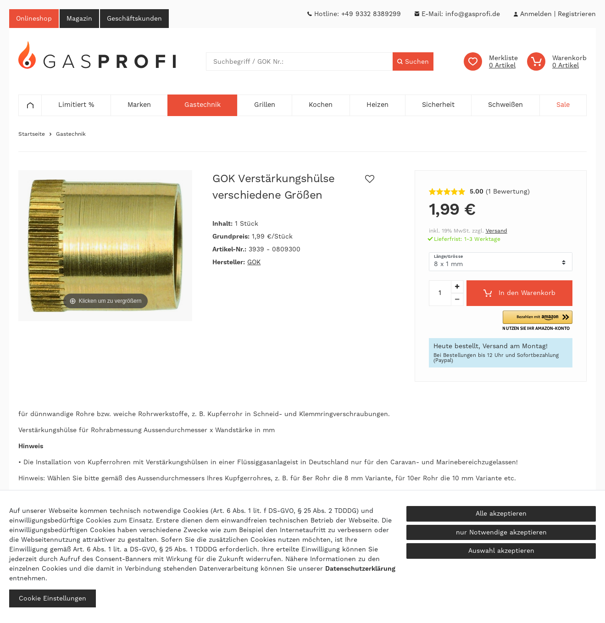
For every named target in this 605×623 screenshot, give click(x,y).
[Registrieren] (577, 14)
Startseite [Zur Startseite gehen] (31, 134)
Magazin (79, 18)
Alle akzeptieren (501, 513)
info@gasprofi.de (472, 13)
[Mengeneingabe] (440, 293)
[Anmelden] (536, 14)
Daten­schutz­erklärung (360, 568)
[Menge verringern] (457, 299)
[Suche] (413, 61)
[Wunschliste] (491, 61)
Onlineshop (34, 18)
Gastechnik (71, 134)
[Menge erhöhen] (457, 286)
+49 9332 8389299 (371, 13)
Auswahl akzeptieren (501, 550)
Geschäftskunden (134, 18)
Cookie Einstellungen (52, 598)
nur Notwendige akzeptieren (501, 532)
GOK (254, 262)
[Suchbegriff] (299, 61)
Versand (496, 231)
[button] (537, 321)
